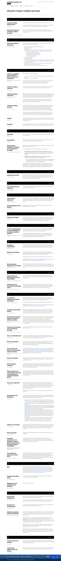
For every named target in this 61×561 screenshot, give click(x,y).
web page (28, 415)
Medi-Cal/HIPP (49, 439)
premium (26, 77)
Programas (21, 5)
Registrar (52, 1)
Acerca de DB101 (12, 556)
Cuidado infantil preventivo (30, 56)
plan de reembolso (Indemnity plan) (45, 350)
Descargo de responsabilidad (25, 559)
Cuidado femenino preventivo (31, 55)
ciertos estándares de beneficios (33, 78)
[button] (54, 557)
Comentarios (23, 556)
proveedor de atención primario (43, 25)
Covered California (40, 81)
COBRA (34, 427)
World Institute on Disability (15, 559)
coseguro (36, 109)
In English (43, 1)
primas (45, 100)
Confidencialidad (31, 559)
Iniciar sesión (48, 1)
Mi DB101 (31, 5)
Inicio (8, 5)
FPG (27, 521)
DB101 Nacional (28, 556)
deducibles (30, 285)
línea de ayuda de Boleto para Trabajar (32, 402)
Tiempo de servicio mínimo (29, 483)
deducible (44, 336)
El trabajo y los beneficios (14, 5)
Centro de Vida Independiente (37, 418)
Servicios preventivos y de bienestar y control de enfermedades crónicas (36, 51)
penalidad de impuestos (41, 256)
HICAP (38, 408)
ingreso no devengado (45, 220)
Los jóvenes (26, 5)
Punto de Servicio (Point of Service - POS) (41, 471)
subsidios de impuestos (43, 113)
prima (24, 107)
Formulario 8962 (34, 526)
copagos (33, 109)
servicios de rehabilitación (35, 499)
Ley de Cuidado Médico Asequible (40, 252)
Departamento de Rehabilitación (30, 403)
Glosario (18, 556)
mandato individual (27, 297)
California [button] (39, 1)
